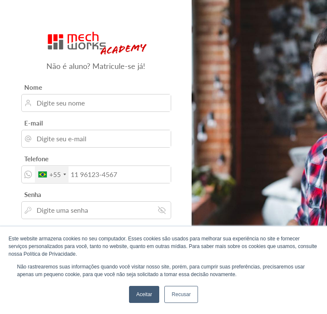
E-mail (33, 123)
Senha (32, 194)
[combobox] (52, 174)
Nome (33, 87)
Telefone (36, 159)
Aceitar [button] (144, 294)
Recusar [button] (181, 294)
